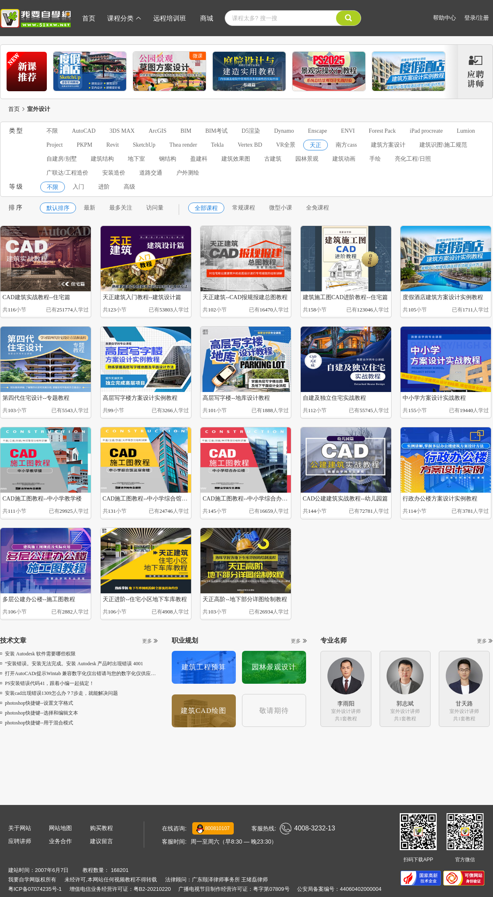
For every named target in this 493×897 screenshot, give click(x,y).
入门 (78, 187)
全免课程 (317, 208)
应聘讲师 (19, 841)
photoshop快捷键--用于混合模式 (36, 723)
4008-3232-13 (307, 829)
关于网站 (19, 828)
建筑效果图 (235, 159)
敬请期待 (274, 711)
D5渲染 (251, 131)
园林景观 (306, 159)
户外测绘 (187, 173)
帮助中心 (444, 17)
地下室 (136, 159)
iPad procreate (426, 131)
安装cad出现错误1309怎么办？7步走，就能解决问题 (59, 693)
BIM (185, 131)
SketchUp (144, 145)
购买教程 (101, 828)
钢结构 (167, 159)
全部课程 (206, 208)
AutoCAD (84, 131)
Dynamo (284, 131)
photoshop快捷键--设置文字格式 (36, 703)
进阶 (104, 187)
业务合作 (60, 841)
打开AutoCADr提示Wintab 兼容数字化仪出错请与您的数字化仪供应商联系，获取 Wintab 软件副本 (108, 673)
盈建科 (198, 159)
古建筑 (272, 159)
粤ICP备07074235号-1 (35, 889)
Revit (112, 145)
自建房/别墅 (61, 159)
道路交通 (150, 173)
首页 (88, 18)
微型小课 (280, 208)
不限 (52, 131)
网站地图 (60, 828)
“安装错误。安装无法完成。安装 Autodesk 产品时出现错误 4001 (71, 663)
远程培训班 (169, 18)
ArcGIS (158, 131)
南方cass (346, 145)
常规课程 (243, 208)
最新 (89, 208)
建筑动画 (343, 159)
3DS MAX (122, 131)
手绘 (375, 159)
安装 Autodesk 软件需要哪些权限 (38, 654)
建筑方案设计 (388, 145)
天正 (315, 145)
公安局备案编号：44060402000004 (339, 889)
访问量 (155, 208)
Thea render (183, 145)
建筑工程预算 (204, 667)
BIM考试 (216, 131)
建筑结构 (102, 159)
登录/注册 (476, 17)
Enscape (317, 131)
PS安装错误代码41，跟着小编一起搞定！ (47, 683)
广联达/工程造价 (67, 173)
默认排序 (57, 208)
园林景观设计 (274, 667)
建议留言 (101, 841)
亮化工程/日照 (413, 159)
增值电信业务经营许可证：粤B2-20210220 (120, 889)
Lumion (466, 131)
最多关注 (120, 208)
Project (54, 145)
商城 (206, 18)
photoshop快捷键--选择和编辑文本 (39, 713)
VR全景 (285, 145)
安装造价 (113, 173)
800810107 (213, 828)
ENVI (348, 131)
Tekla (217, 145)
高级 (129, 187)
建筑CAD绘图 (203, 711)
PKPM (84, 145)
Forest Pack (382, 131)
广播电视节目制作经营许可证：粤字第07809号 (233, 889)
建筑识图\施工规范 (443, 145)
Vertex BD (250, 145)
